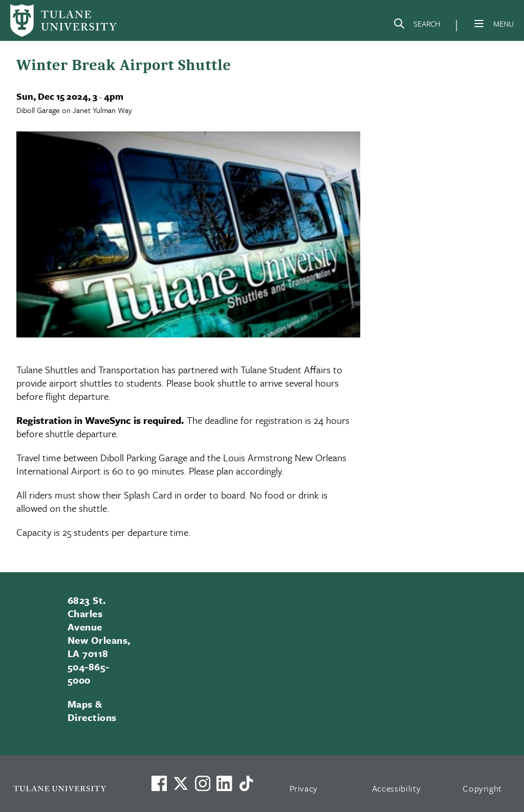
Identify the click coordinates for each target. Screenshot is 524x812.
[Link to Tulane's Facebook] (202, 783)
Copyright (482, 788)
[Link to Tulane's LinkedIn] (224, 783)
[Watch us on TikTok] (246, 783)
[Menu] (479, 23)
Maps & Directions (92, 710)
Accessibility (396, 788)
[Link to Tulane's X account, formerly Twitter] (180, 783)
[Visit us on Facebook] (159, 783)
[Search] (416, 25)
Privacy (304, 788)
